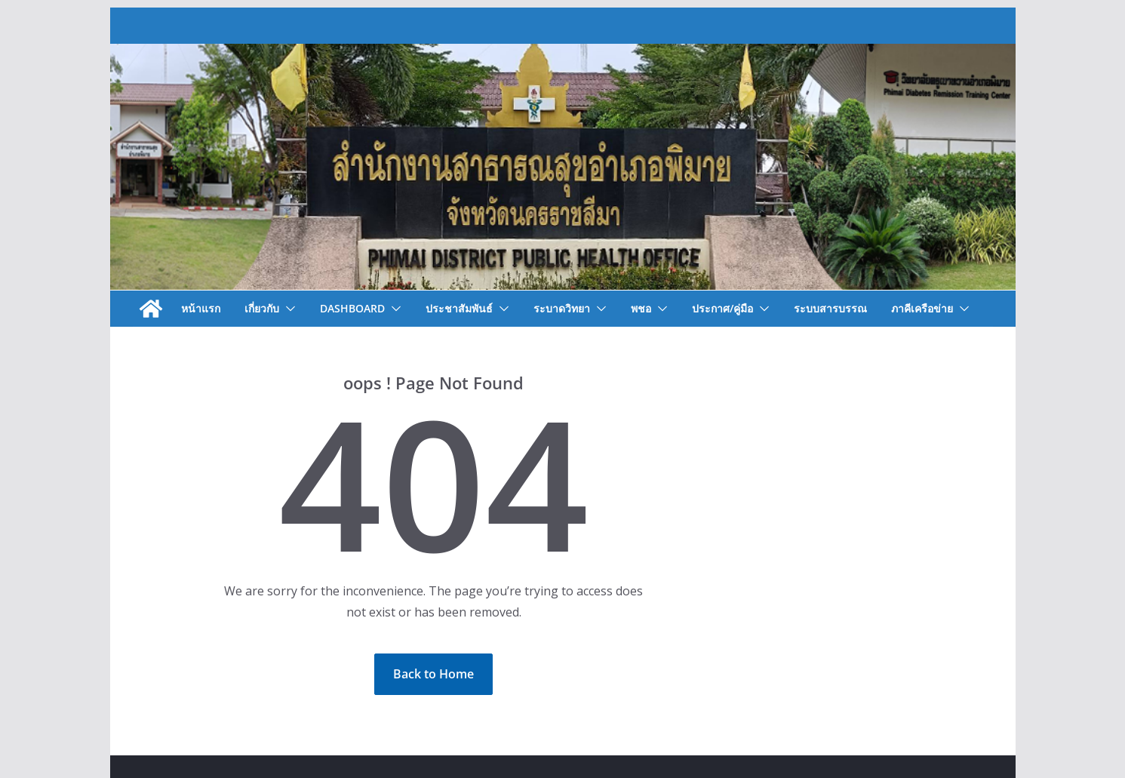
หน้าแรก (200, 308)
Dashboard (352, 308)
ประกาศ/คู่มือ (722, 308)
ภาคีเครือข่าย (922, 308)
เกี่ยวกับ (261, 308)
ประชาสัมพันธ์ (459, 308)
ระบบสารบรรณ (830, 308)
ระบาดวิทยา (561, 308)
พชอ (641, 308)
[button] (287, 308)
